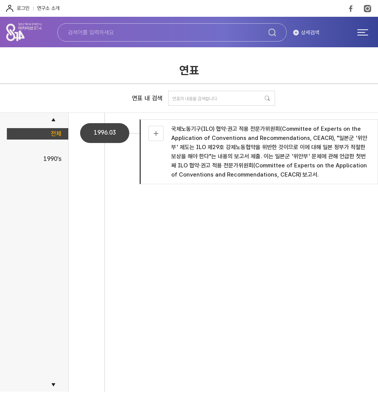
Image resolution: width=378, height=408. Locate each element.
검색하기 (271, 32)
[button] (34, 120)
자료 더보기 (156, 133)
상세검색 (310, 32)
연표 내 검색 (147, 98)
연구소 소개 (48, 8)
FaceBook (350, 8)
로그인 (23, 8)
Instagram (367, 8)
